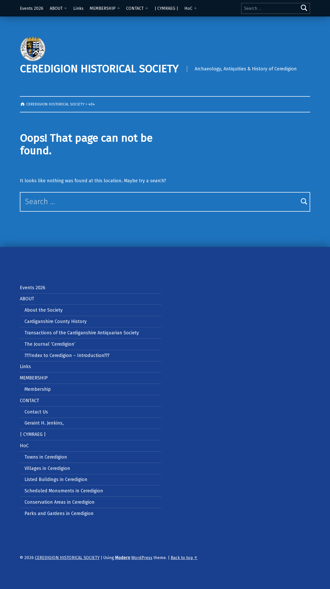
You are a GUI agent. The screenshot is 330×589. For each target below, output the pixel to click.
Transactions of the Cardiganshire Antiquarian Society (81, 333)
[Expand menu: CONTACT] (146, 8)
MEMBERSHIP (103, 8)
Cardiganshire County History (55, 321)
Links (78, 8)
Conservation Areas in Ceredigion (59, 502)
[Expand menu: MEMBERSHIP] (118, 8)
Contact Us (36, 412)
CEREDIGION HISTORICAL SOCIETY (99, 69)
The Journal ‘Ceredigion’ (49, 344)
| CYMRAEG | (166, 8)
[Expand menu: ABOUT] (65, 8)
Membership (37, 389)
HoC (188, 8)
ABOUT (56, 8)
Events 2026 (31, 8)
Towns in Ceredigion (45, 457)
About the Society (43, 310)
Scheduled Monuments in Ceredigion (63, 491)
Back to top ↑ (184, 557)
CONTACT (135, 8)
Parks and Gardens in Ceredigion (59, 513)
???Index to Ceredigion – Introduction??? (67, 355)
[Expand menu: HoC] (195, 8)
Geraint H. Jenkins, (44, 423)
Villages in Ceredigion (47, 468)
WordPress (141, 557)
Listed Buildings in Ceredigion (55, 479)
